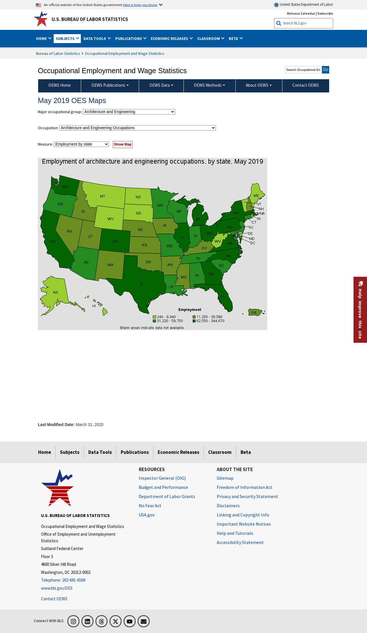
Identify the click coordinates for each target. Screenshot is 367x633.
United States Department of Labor (303, 4)
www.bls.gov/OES (57, 588)
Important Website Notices (244, 524)
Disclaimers (228, 505)
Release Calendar (301, 13)
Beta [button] (234, 38)
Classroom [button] (209, 38)
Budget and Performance (163, 487)
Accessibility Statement (240, 542)
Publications (135, 452)
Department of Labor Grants (167, 496)
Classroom (220, 452)
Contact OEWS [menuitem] (305, 85)
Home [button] (42, 38)
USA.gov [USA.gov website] (147, 515)
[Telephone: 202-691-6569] (85, 580)
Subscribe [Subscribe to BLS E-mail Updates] (325, 13)
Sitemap (225, 478)
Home (44, 452)
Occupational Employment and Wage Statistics (124, 53)
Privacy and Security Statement (247, 496)
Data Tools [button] (95, 38)
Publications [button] (129, 38)
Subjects (69, 452)
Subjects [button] (65, 38)
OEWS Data (159, 85)
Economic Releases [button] (170, 38)
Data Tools (100, 452)
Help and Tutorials (235, 533)
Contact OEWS (54, 598)
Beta (246, 452)
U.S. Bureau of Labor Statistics (90, 19)
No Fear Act (150, 505)
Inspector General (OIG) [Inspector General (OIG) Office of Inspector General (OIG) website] (162, 478)
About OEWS (257, 85)
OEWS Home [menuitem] (59, 85)
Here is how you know (140, 4)
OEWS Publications (108, 85)
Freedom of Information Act (244, 487)
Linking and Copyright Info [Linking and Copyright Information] (243, 515)
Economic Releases (178, 452)
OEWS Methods (208, 85)
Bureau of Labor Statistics (58, 53)
